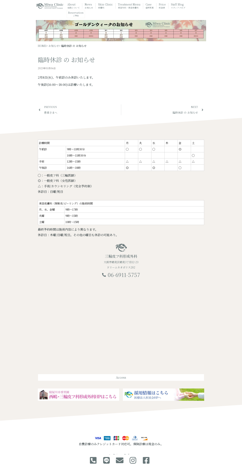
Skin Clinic (105, 5)
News (89, 5)
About (73, 5)
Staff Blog (178, 5)
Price (162, 5)
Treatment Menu (129, 6)
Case (150, 5)
